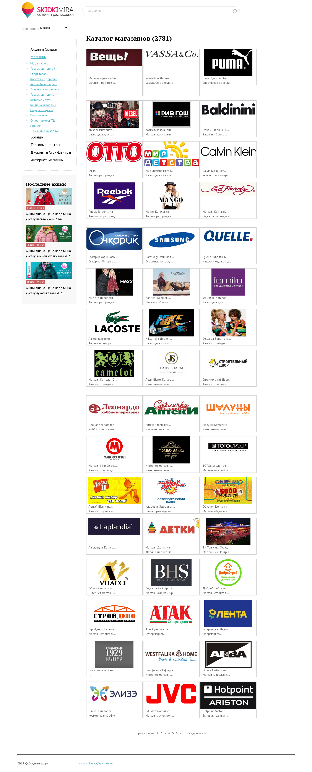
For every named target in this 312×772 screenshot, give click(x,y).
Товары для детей (42, 69)
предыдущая (145, 733)
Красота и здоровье (43, 79)
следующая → (197, 733)
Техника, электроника (44, 89)
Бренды (37, 137)
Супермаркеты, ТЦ (42, 120)
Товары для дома (42, 94)
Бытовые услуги (40, 100)
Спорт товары (39, 74)
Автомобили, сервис (43, 84)
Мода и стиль (39, 63)
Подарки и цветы (41, 110)
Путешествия (39, 115)
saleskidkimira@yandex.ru (96, 763)
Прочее (35, 126)
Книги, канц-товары (43, 105)
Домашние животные (44, 131)
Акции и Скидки (44, 49)
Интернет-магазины (47, 160)
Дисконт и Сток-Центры (51, 152)
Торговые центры (45, 144)
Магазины (38, 57)
